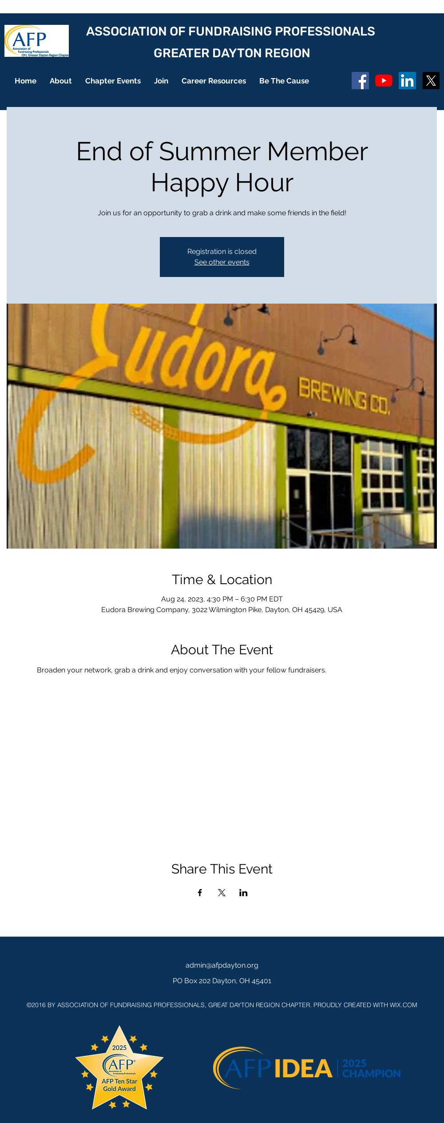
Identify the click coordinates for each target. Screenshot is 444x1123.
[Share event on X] (222, 892)
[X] (431, 80)
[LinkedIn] (407, 80)
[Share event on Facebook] (200, 892)
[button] (61, 81)
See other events (222, 262)
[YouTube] (383, 80)
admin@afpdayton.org (222, 965)
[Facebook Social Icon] (360, 80)
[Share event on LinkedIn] (243, 892)
